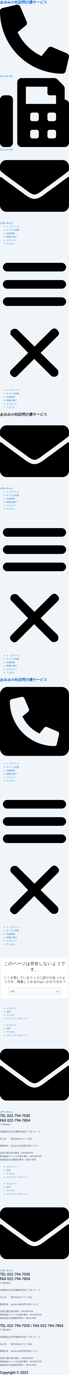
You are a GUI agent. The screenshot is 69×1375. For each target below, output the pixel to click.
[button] (34, 318)
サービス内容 (12, 230)
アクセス (10, 243)
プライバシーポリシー (17, 1018)
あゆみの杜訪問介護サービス (23, 2)
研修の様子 (11, 237)
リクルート (11, 240)
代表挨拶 (10, 233)
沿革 (8, 1011)
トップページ (12, 226)
